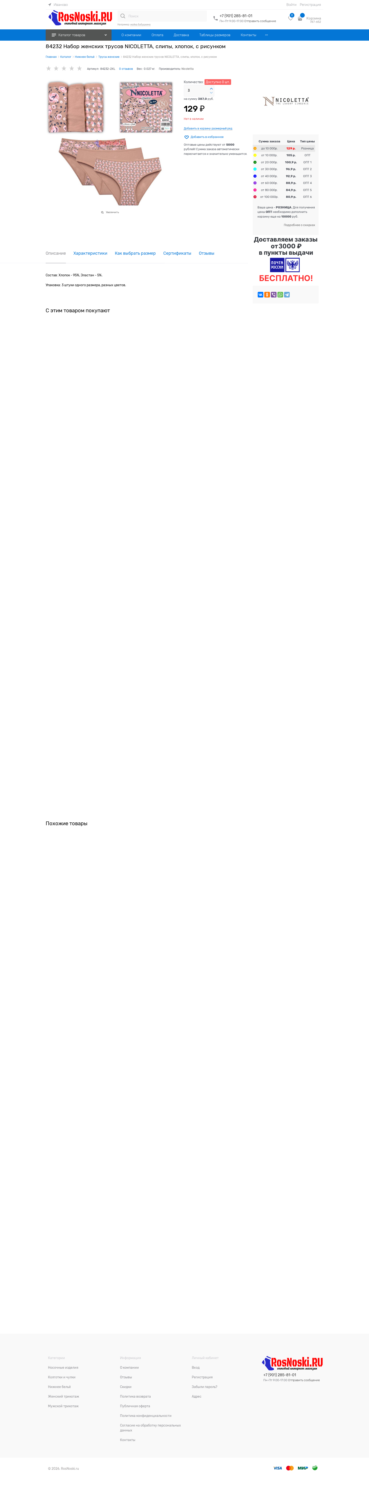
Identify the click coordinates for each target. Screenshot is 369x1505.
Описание (56, 253)
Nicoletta (187, 68)
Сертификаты (177, 253)
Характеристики (90, 253)
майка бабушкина (140, 24)
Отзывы (206, 253)
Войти (291, 5)
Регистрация (310, 5)
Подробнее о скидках (299, 225)
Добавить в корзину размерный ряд (208, 128)
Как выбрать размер (135, 253)
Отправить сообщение (260, 21)
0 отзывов (126, 68)
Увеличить (112, 212)
